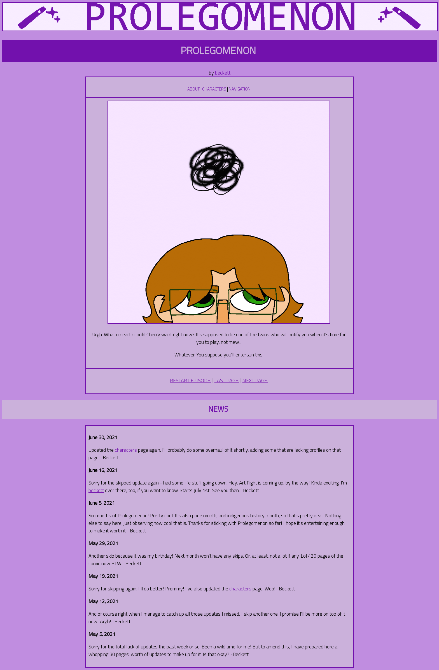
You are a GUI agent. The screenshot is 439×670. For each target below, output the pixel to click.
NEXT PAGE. (255, 380)
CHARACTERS (214, 89)
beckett (222, 72)
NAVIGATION (240, 89)
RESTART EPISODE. (190, 380)
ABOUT (193, 89)
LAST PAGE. (226, 380)
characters (126, 450)
